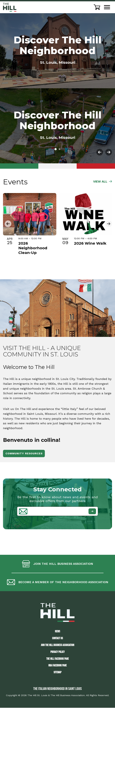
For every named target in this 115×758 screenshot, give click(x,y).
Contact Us (57, 638)
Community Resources (24, 453)
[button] (55, 149)
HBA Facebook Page (57, 665)
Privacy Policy (57, 652)
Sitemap (57, 672)
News (57, 631)
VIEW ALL (102, 181)
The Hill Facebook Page (57, 659)
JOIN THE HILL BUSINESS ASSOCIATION (57, 645)
